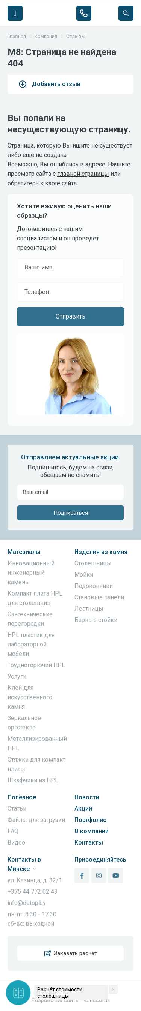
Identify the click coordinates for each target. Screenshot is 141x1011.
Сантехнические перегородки (30, 619)
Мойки (83, 574)
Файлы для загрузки (36, 819)
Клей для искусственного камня (30, 697)
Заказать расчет (70, 953)
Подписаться (70, 512)
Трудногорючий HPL (36, 665)
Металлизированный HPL (37, 743)
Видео (16, 842)
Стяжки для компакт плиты (36, 764)
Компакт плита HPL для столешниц (35, 598)
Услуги (17, 676)
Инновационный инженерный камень (31, 573)
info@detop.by (27, 902)
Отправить (70, 316)
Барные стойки (95, 619)
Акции (83, 808)
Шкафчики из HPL (33, 780)
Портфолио (90, 819)
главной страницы (83, 173)
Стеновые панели (99, 597)
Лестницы (88, 608)
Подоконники (93, 585)
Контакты (88, 842)
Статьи (17, 808)
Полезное (22, 797)
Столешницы (93, 563)
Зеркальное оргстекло (24, 722)
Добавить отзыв (49, 84)
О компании (91, 831)
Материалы (24, 552)
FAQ (13, 831)
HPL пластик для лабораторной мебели (31, 644)
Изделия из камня (100, 552)
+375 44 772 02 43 (33, 891)
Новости (86, 797)
